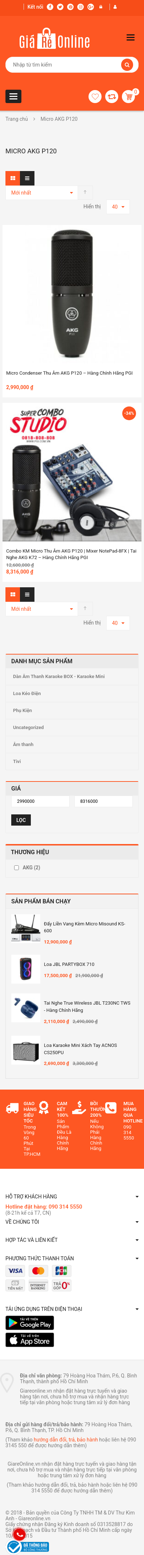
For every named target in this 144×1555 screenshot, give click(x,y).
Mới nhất (21, 193)
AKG (31, 867)
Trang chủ (16, 119)
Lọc (21, 820)
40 (115, 207)
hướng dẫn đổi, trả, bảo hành (66, 1440)
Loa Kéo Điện (27, 693)
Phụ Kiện (22, 710)
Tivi (17, 761)
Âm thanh (23, 744)
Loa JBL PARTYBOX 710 (69, 964)
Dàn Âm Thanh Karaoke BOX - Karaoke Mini (59, 676)
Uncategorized (28, 727)
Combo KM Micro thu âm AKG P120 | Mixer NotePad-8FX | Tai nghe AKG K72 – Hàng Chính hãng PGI (71, 554)
